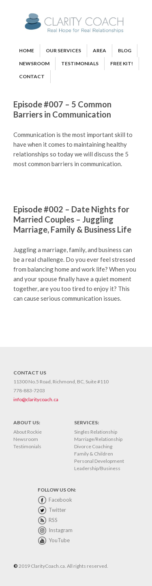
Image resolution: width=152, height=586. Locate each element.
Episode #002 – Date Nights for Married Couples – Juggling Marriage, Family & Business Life (72, 219)
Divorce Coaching (93, 446)
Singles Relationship (95, 432)
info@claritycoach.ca (35, 399)
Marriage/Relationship (98, 439)
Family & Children (93, 454)
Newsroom (25, 439)
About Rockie (27, 432)
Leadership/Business (97, 468)
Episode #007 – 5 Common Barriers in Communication (62, 109)
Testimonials (27, 446)
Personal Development (99, 461)
